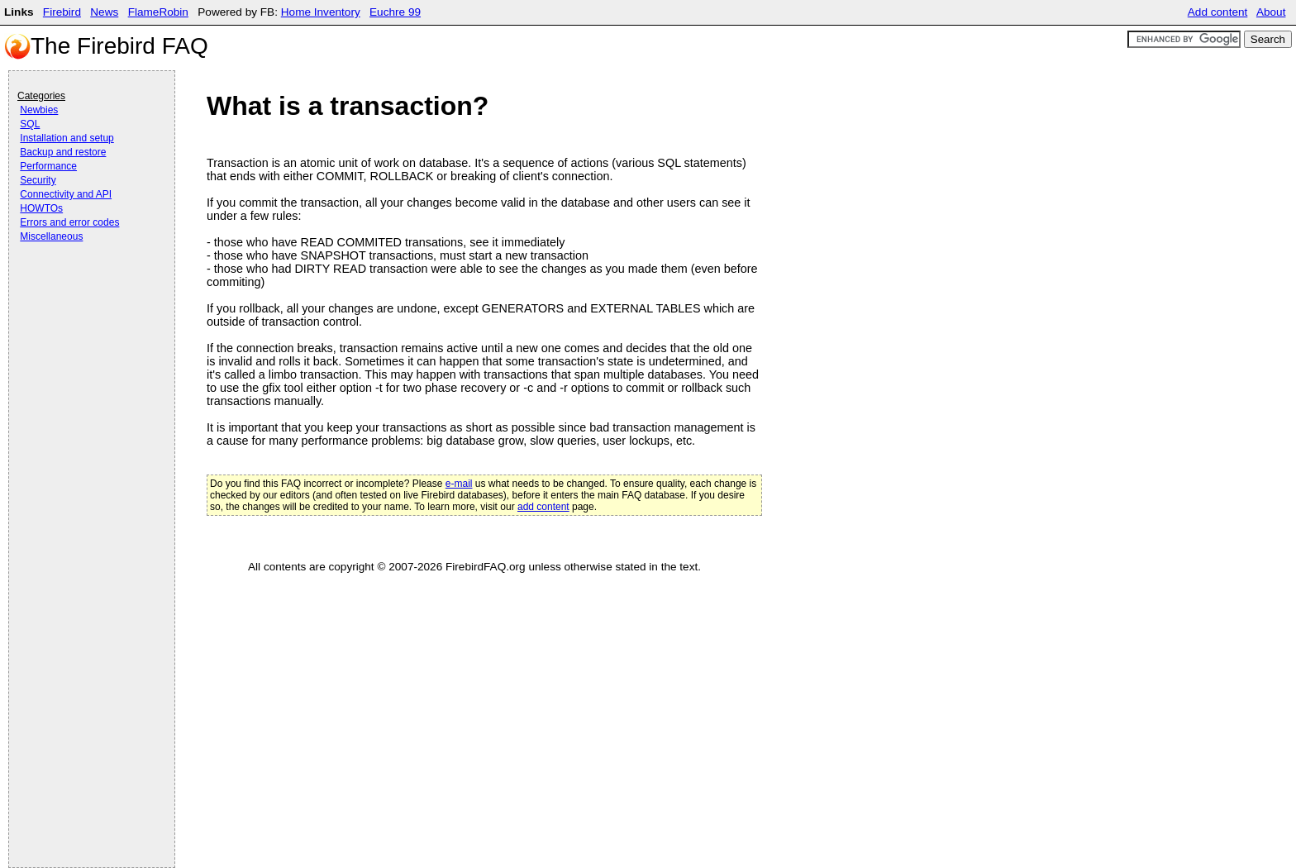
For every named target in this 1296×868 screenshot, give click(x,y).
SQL (30, 124)
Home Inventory (320, 12)
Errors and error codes (69, 222)
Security (37, 180)
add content (543, 507)
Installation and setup (66, 138)
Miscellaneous (51, 236)
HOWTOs (41, 208)
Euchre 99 (395, 12)
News (104, 12)
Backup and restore (63, 152)
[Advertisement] (83, 291)
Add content (1218, 12)
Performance (48, 166)
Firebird (62, 12)
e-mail (459, 483)
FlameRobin (158, 12)
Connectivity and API (66, 194)
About (1271, 12)
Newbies (39, 110)
